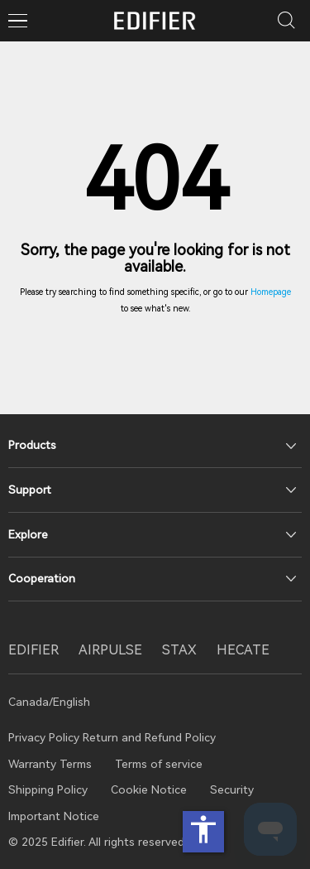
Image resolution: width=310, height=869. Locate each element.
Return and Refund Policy (149, 737)
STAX (179, 650)
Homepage (270, 292)
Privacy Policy (45, 737)
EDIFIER (33, 650)
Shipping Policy (48, 789)
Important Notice (53, 816)
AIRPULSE (110, 650)
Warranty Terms (50, 763)
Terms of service (159, 763)
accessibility (203, 829)
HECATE (243, 650)
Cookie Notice (149, 789)
